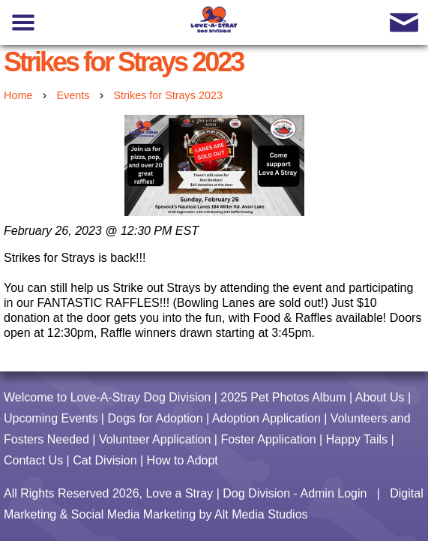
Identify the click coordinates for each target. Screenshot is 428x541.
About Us (380, 397)
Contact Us (33, 460)
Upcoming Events (50, 418)
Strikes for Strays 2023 (168, 95)
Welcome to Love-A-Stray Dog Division (107, 397)
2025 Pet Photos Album (283, 397)
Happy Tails (357, 439)
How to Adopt (182, 460)
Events (72, 95)
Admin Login (333, 493)
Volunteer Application (155, 439)
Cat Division (104, 460)
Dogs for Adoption (154, 418)
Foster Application (268, 439)
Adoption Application (266, 418)
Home (18, 95)
